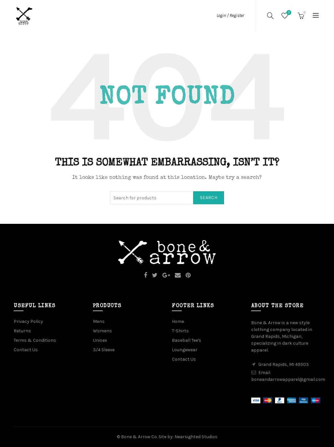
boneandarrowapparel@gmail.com (288, 379)
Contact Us (26, 350)
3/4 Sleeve (103, 350)
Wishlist (288, 13)
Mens (99, 321)
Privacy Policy (28, 321)
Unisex (100, 340)
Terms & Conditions (35, 340)
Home (178, 321)
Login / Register (230, 15)
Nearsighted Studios (196, 437)
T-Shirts (180, 331)
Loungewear (184, 350)
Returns (22, 331)
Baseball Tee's (186, 340)
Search (208, 197)
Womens (102, 331)
